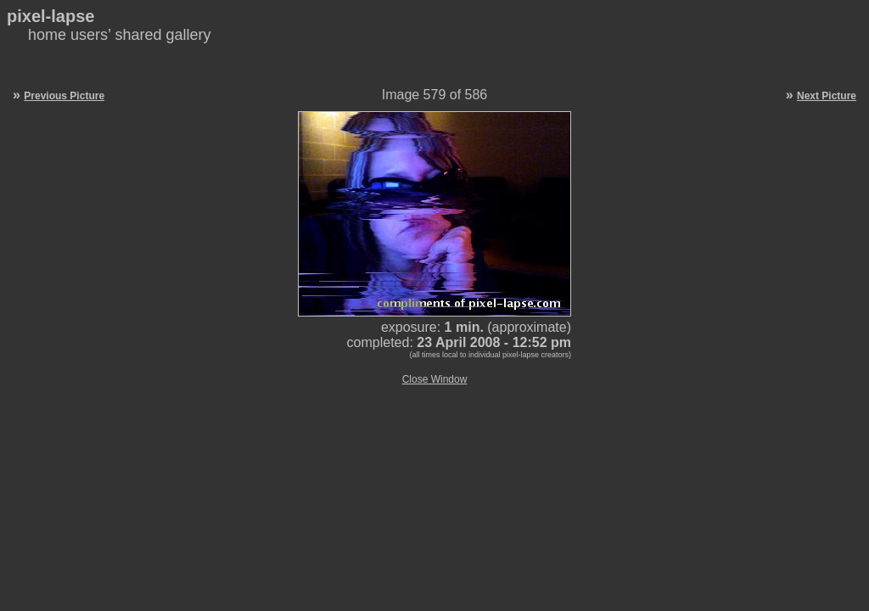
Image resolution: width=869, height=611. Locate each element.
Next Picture (826, 96)
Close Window (435, 379)
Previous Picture (64, 96)
